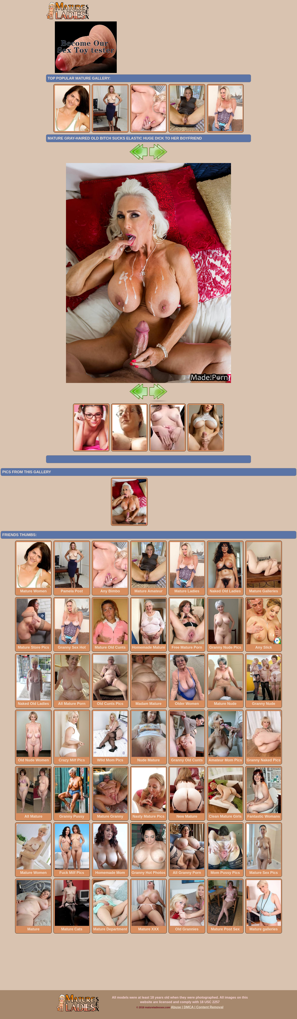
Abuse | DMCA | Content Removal (197, 1007)
